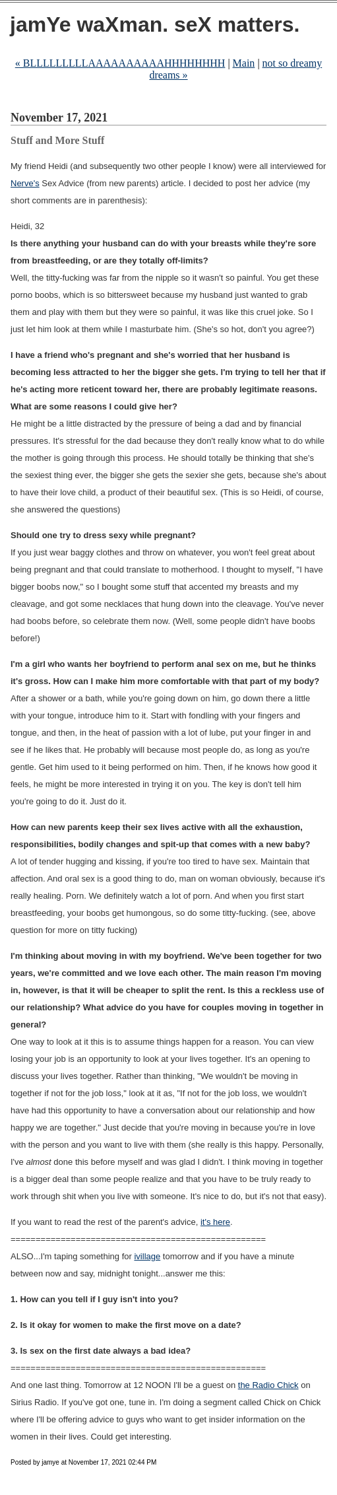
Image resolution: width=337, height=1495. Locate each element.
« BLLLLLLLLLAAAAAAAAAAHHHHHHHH (120, 63)
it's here (215, 1222)
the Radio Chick (268, 1385)
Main (244, 63)
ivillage (147, 1256)
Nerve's (25, 183)
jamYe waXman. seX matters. (154, 24)
